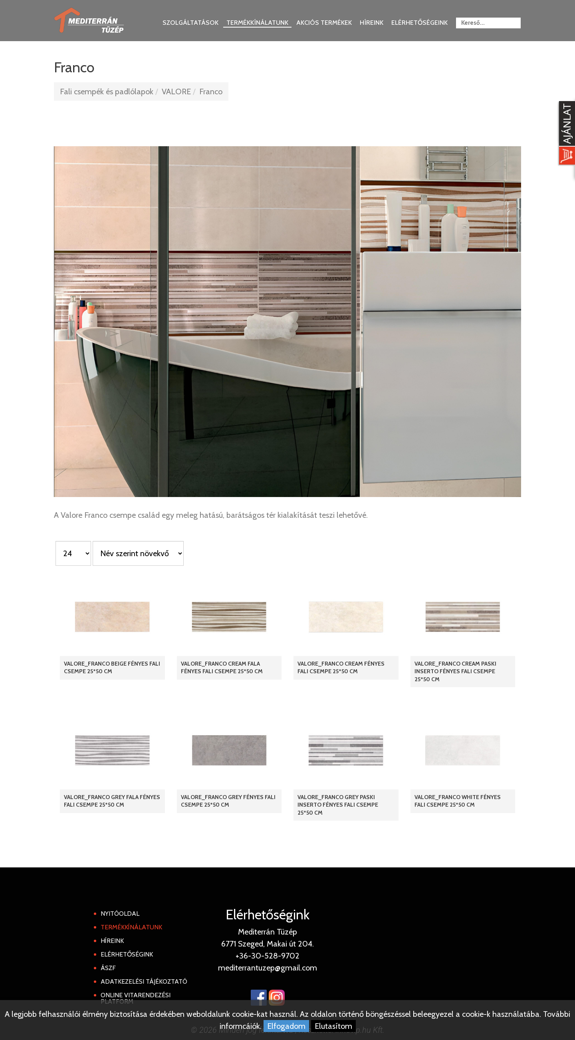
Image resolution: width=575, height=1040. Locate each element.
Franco (210, 91)
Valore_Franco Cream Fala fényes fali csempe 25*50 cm (222, 667)
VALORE (176, 91)
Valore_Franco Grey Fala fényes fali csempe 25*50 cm (112, 800)
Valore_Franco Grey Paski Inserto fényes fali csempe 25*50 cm (337, 804)
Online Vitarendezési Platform (136, 998)
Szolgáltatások (190, 22)
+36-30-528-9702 (267, 955)
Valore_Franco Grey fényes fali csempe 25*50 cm (228, 800)
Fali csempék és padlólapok (106, 91)
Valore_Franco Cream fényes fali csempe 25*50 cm (341, 667)
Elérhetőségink (127, 954)
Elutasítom (333, 1026)
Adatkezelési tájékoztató (144, 981)
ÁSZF (108, 968)
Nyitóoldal (120, 913)
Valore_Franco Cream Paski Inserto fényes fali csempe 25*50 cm (455, 671)
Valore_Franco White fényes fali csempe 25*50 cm (457, 800)
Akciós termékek (324, 22)
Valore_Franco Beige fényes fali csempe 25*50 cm (112, 667)
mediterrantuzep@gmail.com (267, 967)
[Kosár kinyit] (565, 133)
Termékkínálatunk (257, 22)
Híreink (371, 22)
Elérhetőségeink (419, 22)
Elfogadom (286, 1026)
